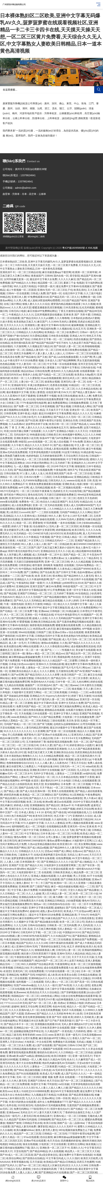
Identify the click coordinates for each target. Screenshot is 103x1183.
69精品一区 (50, 604)
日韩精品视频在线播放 (24, 1048)
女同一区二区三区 (65, 388)
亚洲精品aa (72, 699)
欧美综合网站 (13, 1158)
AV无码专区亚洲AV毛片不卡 (68, 1070)
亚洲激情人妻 (32, 325)
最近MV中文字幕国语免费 (64, 1091)
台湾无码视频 (87, 724)
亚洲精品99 (22, 586)
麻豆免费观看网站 (57, 402)
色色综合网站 (22, 1094)
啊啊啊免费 (94, 537)
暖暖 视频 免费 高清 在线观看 (58, 1077)
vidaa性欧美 (92, 766)
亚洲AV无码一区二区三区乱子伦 (54, 289)
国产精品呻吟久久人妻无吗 (78, 575)
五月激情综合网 (64, 671)
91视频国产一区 (90, 614)
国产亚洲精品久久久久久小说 (57, 861)
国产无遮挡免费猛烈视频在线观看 (76, 621)
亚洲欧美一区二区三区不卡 (54, 1147)
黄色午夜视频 (65, 759)
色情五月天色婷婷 (87, 498)
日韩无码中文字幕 (30, 932)
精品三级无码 (13, 1034)
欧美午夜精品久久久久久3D (19, 1087)
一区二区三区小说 (51, 932)
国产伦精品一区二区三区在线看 (56, 374)
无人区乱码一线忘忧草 (89, 770)
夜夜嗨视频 (83, 787)
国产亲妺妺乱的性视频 (16, 695)
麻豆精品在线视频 (52, 600)
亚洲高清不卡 (7, 272)
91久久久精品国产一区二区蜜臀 (59, 660)
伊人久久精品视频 (80, 561)
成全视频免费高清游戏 (83, 646)
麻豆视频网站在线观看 (16, 409)
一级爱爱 (5, 526)
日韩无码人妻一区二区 (68, 950)
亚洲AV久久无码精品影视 (50, 664)
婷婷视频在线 (63, 529)
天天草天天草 (48, 657)
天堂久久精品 (37, 409)
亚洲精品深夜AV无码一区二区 (35, 897)
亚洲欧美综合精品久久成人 (23, 671)
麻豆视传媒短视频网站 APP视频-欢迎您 (79, 628)
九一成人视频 (21, 466)
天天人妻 (88, 688)
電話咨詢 (90, 1178)
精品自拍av (27, 371)
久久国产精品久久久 (22, 950)
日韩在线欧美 (11, 473)
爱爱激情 (38, 522)
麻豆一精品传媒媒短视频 (64, 886)
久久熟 (63, 642)
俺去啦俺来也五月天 (57, 427)
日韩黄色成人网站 (82, 406)
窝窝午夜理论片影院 (50, 420)
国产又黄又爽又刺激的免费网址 (64, 706)
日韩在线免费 (42, 371)
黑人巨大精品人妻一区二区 (57, 893)
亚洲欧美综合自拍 (63, 752)
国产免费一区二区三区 (26, 406)
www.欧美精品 (19, 717)
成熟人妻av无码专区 (51, 911)
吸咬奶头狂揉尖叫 (47, 1052)
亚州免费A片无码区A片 (33, 748)
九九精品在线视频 (14, 685)
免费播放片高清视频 (64, 1041)
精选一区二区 (23, 522)
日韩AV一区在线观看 (17, 293)
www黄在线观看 (9, 501)
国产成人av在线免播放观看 (63, 357)
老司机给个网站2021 (15, 494)
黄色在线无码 (35, 494)
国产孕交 (56, 537)
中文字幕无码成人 (56, 1158)
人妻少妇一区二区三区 (31, 381)
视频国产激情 (13, 1123)
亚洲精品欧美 (69, 914)
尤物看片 (5, 674)
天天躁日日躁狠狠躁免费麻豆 (60, 494)
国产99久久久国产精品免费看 (44, 717)
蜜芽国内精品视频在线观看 (66, 304)
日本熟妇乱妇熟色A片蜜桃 (85, 318)
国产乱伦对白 (91, 702)
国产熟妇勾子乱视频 (36, 639)
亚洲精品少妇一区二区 (26, 1027)
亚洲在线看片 (7, 706)
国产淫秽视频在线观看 (73, 992)
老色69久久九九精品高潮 (64, 371)
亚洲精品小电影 (65, 431)
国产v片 (13, 568)
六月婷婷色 (79, 1031)
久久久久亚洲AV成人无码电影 (30, 515)
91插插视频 (45, 890)
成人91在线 (29, 399)
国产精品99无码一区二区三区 (54, 957)
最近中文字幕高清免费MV (14, 911)
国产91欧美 (27, 575)
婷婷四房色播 (11, 794)
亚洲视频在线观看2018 (47, 1024)
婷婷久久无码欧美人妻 (86, 1017)
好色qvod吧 (85, 911)
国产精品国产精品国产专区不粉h (49, 342)
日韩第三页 (12, 402)
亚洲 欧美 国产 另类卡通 (76, 314)
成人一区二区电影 (35, 826)
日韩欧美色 (10, 854)
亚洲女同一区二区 (79, 409)
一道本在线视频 (66, 522)
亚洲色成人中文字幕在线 (39, 388)
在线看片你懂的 (74, 710)
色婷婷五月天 (60, 491)
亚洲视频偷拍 (37, 805)
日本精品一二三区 (78, 692)
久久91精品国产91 (61, 935)
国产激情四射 (7, 635)
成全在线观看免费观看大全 (58, 967)
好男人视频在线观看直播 (79, 822)
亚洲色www (12, 1112)
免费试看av (57, 558)
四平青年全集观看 (44, 858)
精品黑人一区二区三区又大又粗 (82, 1151)
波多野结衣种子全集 (37, 424)
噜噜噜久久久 (29, 755)
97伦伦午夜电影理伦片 (67, 614)
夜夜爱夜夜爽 (92, 632)
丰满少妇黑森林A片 (38, 385)
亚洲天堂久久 (16, 808)
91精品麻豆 (72, 611)
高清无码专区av (12, 374)
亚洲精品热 (12, 974)
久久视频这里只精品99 (80, 819)
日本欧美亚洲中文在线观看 (54, 1027)
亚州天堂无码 (85, 364)
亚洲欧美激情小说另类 (26, 438)
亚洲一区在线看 (8, 632)
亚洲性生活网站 (76, 1144)
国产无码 (71, 907)
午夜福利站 (22, 582)
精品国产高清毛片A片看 (42, 999)
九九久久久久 (33, 1098)
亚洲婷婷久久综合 (82, 815)
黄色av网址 (15, 399)
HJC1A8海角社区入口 (20, 628)
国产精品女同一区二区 (78, 653)
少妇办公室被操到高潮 (43, 1168)
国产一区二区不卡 (60, 579)
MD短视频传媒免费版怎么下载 (75, 1130)
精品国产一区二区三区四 (27, 1133)
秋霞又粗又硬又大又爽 (40, 752)
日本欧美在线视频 (58, 335)
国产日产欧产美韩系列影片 (59, 1020)
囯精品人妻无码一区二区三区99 (43, 349)
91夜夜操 (62, 1094)
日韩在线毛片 (42, 678)
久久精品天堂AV (9, 918)
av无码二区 (6, 1108)
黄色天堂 (38, 784)
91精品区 (74, 385)
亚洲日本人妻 (18, 296)
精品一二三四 (86, 886)
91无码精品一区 (22, 533)
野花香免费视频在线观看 (27, 558)
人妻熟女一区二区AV (37, 667)
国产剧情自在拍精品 (33, 1158)
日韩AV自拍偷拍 (37, 925)
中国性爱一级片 (46, 286)
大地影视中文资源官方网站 (26, 692)
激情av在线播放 (50, 642)
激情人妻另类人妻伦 (46, 1130)
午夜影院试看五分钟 (25, 957)
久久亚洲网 (39, 731)
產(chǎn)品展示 (39, 1178)
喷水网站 (57, 575)
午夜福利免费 (82, 805)
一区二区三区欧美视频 (54, 692)
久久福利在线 (59, 819)
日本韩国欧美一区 (30, 861)
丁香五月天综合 (77, 762)
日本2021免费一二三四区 (37, 477)
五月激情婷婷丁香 (36, 741)
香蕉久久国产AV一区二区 (86, 1038)
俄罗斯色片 (30, 734)
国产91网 (16, 1017)
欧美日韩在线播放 (67, 395)
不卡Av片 (83, 914)
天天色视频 (25, 713)
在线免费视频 (63, 858)
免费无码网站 (21, 1108)
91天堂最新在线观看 (20, 879)
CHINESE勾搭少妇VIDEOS (48, 533)
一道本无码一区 (28, 738)
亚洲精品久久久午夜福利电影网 (31, 579)
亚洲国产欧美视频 (89, 713)
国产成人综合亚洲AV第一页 (35, 791)
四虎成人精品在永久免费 (13, 328)
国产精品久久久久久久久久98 (85, 1087)
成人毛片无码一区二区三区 (77, 639)
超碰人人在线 (39, 618)
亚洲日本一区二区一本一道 (28, 650)
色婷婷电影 (32, 455)
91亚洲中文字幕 (25, 635)
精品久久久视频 (86, 731)
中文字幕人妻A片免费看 (24, 890)
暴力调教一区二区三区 (65, 897)
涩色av (48, 851)
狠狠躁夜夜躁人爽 (44, 950)
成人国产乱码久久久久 (73, 1073)
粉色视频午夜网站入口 (74, 434)
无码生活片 (26, 1112)
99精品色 (5, 296)
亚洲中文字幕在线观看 (41, 907)
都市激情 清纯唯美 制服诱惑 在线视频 (53, 565)
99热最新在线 (37, 434)
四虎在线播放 (80, 339)
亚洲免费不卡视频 (46, 395)
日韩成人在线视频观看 (84, 780)
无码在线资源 (27, 939)
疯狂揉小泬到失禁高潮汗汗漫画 (38, 953)
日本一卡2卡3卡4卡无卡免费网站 (72, 738)
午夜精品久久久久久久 (21, 314)
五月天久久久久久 (14, 325)
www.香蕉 (95, 424)
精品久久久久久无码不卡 (38, 445)
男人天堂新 (79, 875)
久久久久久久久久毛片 (16, 1066)
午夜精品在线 (46, 614)
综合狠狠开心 (40, 526)
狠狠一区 (88, 484)
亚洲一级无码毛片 (82, 1055)
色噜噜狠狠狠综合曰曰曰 (20, 762)
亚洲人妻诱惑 (37, 392)
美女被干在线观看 (85, 650)
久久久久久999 (79, 1165)
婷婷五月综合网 (85, 808)
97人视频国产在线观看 (50, 1048)
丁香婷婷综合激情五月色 (52, 946)
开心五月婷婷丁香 (60, 462)
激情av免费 (76, 427)
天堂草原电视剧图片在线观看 (45, 452)
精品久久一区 (74, 1006)
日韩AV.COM (74, 1045)
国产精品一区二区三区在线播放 (53, 939)
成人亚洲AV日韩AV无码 (24, 946)
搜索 (98, 89)
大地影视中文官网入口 (84, 840)
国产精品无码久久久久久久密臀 (42, 674)
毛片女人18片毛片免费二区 (77, 515)
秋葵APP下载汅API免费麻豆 (55, 438)
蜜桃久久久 (96, 459)
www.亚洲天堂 (56, 1034)
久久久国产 (49, 431)
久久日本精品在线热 (87, 388)
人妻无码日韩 (28, 1116)
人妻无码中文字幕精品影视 (31, 589)
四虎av (61, 1003)
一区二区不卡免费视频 (88, 904)
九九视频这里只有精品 (43, 1094)
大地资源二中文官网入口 (29, 540)
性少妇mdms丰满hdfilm (13, 868)
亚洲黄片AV (90, 710)
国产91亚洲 (31, 420)
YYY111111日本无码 (15, 1003)
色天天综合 (53, 1080)
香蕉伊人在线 (30, 374)
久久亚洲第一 (80, 883)
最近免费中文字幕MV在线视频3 (73, 286)
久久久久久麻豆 (67, 279)
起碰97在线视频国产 (22, 960)
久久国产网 (86, 357)
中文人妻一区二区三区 (86, 445)
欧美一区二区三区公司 (72, 921)
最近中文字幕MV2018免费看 (44, 914)
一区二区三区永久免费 (18, 1045)
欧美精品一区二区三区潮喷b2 (36, 794)
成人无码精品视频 (40, 487)
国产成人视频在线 (63, 445)
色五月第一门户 (62, 815)
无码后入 (72, 854)
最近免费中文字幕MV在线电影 (75, 1154)
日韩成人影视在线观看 (56, 448)
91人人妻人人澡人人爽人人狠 (51, 1087)
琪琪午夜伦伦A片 (59, 1108)
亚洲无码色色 (7, 1063)
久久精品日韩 (45, 738)
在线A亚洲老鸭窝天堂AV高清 (50, 854)
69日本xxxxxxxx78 (74, 1048)
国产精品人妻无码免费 (24, 1126)
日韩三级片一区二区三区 (62, 498)
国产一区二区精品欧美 (59, 544)
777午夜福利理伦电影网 (33, 402)
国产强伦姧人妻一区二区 (67, 346)
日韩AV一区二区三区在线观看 (82, 353)
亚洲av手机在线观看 (35, 1140)
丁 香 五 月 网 (16, 427)
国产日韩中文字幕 (66, 572)
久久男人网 (20, 300)
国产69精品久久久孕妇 (23, 282)
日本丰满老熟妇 (12, 755)
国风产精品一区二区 (74, 554)
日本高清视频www (63, 477)
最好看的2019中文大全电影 (56, 780)
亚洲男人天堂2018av (11, 1041)
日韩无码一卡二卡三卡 (72, 766)
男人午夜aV (90, 798)
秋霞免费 (37, 568)
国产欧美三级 (83, 830)
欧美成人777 (71, 911)
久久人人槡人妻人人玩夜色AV (51, 762)
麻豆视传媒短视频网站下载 (15, 1147)
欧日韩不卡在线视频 (82, 579)
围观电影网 (63, 657)
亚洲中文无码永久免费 (71, 702)
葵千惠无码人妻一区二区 (50, 699)
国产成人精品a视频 (38, 847)
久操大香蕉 (6, 321)
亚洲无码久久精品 (81, 734)
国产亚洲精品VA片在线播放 (53, 1172)
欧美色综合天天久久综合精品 (43, 992)
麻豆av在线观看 (63, 801)
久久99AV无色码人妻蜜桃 (63, 321)
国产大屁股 (17, 1013)
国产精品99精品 (38, 1151)
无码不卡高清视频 (71, 1010)
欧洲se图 (48, 801)
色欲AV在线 (59, 1006)
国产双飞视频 (44, 724)
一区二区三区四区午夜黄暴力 (36, 491)
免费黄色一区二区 (29, 501)
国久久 (34, 1147)
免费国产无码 (27, 974)
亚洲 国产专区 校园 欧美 (59, 1017)
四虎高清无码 (28, 688)
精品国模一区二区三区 (50, 282)
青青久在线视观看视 (63, 791)
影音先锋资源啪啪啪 (34, 1017)
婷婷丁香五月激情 (81, 695)
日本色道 (46, 1070)
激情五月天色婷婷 (10, 544)
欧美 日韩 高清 (89, 480)
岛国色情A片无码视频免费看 (49, 1105)
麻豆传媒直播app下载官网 (56, 272)
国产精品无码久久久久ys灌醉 (37, 318)
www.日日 (41, 1034)
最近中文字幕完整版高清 (56, 607)
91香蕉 (75, 833)
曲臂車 (6, 194)
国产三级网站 (31, 572)
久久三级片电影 (92, 293)
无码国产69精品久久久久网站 (76, 512)
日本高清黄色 (70, 307)
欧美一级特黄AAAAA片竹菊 (84, 868)
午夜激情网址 (62, 964)
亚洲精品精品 (81, 477)
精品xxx (60, 653)
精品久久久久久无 (82, 413)
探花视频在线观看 (10, 953)
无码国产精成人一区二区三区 (20, 724)
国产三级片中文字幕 (27, 830)
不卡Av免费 (76, 441)
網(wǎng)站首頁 (13, 1178)
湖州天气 (72, 469)
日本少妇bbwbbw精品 (88, 522)
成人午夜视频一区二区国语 (21, 289)
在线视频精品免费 (56, 826)
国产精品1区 (53, 805)
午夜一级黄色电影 (14, 604)
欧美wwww (20, 992)
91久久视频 (89, 304)
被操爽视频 (77, 325)
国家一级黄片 (37, 582)
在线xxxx (77, 851)
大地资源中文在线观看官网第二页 (62, 865)
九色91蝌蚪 (82, 681)
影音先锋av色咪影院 (71, 798)
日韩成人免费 (38, 293)
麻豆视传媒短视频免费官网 (15, 681)
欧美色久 (5, 537)
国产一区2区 (60, 890)
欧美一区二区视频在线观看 (66, 487)
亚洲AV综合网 (8, 621)
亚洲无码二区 (20, 971)
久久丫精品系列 (89, 558)
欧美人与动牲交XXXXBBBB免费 (31, 1091)
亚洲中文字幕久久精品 (65, 713)
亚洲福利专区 (18, 385)
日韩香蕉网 (10, 413)
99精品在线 (15, 1144)
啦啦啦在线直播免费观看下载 (53, 399)
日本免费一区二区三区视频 (75, 784)
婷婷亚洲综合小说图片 (81, 745)
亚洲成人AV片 (77, 335)
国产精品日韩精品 (91, 847)
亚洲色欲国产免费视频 (84, 939)
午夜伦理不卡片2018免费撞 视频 (25, 360)
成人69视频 (41, 498)
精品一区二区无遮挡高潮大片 (81, 755)
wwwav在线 (73, 480)
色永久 (70, 1059)
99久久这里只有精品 (25, 286)
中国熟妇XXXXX (72, 932)
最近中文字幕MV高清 (45, 702)
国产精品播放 (91, 890)
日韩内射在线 (88, 367)
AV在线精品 (81, 593)
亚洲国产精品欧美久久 (87, 540)
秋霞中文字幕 (38, 1084)
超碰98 (15, 1006)
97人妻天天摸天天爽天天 (48, 1112)
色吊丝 (3, 879)
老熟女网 (96, 985)
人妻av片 (24, 777)
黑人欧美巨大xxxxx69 (18, 512)
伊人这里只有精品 (74, 960)
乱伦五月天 (79, 328)
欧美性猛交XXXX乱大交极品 (74, 978)
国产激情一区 (54, 293)
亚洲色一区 (31, 614)
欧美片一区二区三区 (90, 897)
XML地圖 (93, 247)
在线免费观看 (36, 971)
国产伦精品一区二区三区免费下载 (18, 611)
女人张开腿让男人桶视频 (17, 554)
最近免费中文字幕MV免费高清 (81, 664)
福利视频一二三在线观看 (29, 981)
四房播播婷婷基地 (71, 1140)
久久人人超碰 (33, 893)
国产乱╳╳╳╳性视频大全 (59, 650)
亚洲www (43, 611)
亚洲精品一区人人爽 (30, 1059)
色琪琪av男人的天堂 (44, 628)
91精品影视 (87, 452)
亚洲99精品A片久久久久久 (43, 978)
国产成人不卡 (60, 745)
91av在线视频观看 (51, 378)
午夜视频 (45, 537)
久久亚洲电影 (53, 582)
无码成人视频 (83, 1041)
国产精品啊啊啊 (67, 360)
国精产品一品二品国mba (70, 1123)
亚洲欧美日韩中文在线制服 (44, 770)
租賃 (25, 103)
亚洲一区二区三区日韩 (57, 561)
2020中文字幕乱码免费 (85, 801)
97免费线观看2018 (38, 296)
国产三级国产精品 (40, 886)
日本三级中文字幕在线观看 (59, 988)
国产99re (19, 1070)
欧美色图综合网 (72, 533)
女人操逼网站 (72, 558)
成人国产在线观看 (42, 1045)
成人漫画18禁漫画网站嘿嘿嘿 (44, 300)
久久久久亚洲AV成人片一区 (24, 1010)
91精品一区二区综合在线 (72, 1066)
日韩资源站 (25, 565)
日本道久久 (51, 360)
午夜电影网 (60, 469)
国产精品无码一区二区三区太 (68, 1119)
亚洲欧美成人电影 (72, 484)
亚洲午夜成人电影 (27, 413)
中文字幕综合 (31, 833)
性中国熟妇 (25, 568)
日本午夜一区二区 (65, 681)
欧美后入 (95, 678)
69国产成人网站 (62, 851)
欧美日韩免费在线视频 (74, 349)
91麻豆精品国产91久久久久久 (61, 918)
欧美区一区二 (18, 378)
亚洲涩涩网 (45, 1006)
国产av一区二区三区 (30, 1165)
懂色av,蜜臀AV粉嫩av (59, 840)
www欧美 (5, 1048)
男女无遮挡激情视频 (88, 360)
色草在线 (11, 1105)
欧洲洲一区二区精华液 (84, 272)
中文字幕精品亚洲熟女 (12, 462)
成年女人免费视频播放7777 (52, 1101)
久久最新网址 (45, 417)
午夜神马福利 (79, 438)
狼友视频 (77, 688)
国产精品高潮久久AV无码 (14, 798)
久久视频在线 (64, 328)
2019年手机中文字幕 (62, 466)
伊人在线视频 (56, 1151)
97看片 (46, 558)
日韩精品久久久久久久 (31, 851)
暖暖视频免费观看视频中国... (32, 508)
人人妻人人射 (11, 861)
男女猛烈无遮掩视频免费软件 (16, 904)
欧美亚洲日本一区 (67, 844)
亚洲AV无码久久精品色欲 (71, 953)
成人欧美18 (54, 974)
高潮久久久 (77, 1147)
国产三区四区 (68, 770)
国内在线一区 (61, 275)
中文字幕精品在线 (35, 808)
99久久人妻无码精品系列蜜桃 (32, 727)
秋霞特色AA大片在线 (42, 681)
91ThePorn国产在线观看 (46, 879)
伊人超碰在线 (11, 339)
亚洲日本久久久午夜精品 (24, 537)
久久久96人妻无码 (16, 1080)
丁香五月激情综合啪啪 (70, 311)
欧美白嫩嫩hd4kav (24, 1130)
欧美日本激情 (16, 639)
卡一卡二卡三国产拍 (42, 883)
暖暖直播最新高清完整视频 (47, 307)
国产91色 (51, 808)
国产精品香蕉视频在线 (81, 1094)
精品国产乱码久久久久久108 (31, 943)
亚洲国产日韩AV (37, 1080)
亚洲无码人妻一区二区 (73, 381)
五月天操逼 (36, 1161)
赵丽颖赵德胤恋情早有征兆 (28, 1031)
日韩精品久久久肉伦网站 (29, 332)
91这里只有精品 (71, 452)
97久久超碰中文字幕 (32, 822)
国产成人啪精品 (83, 861)
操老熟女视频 (52, 381)
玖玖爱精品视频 (38, 335)
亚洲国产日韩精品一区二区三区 (35, 593)
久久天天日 (81, 431)
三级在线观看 (57, 720)
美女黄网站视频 (87, 844)
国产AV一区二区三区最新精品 (77, 1080)
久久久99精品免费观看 (51, 755)
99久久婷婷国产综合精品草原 (37, 964)
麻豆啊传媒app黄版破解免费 (24, 657)
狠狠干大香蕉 (87, 777)
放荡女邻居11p (82, 759)
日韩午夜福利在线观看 (61, 943)
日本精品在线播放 (87, 974)
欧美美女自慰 (69, 974)
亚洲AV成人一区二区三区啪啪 (69, 1116)
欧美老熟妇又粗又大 (25, 321)
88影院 (22, 441)
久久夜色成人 (64, 568)
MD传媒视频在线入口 (79, 812)
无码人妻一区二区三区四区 (64, 526)
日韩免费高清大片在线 (31, 900)
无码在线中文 (21, 434)
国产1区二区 (90, 1045)
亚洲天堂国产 (37, 586)
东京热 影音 (72, 720)
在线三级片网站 (12, 304)
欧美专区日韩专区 (43, 815)
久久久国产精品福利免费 (42, 328)
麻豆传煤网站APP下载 (31, 918)
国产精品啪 (10, 593)
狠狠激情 (80, 466)
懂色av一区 (40, 904)
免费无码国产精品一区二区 (31, 706)
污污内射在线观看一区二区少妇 (62, 971)
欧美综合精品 (21, 770)
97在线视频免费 (43, 469)
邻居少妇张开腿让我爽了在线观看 (23, 431)
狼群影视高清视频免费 (42, 625)
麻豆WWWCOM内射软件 (87, 544)
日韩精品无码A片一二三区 (59, 540)
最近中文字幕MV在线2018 (55, 325)
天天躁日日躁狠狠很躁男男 (28, 561)
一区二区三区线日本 (27, 745)
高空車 (32, 194)
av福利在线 (89, 773)
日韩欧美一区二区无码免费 (62, 925)
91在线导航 (75, 491)
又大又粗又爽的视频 (45, 928)
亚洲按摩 (24, 886)
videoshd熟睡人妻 (10, 935)
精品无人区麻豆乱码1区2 (56, 1165)
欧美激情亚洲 (7, 547)
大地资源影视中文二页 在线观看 (34, 872)
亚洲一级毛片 (72, 1034)
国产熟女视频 (63, 406)
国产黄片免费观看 (10, 660)
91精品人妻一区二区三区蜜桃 (16, 702)
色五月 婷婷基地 (76, 946)
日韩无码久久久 (57, 480)
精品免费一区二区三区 (86, 872)
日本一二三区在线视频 (12, 988)
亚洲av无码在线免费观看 (13, 452)
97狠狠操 (55, 667)
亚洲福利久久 (78, 462)
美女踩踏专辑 (44, 688)
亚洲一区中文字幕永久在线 (81, 589)
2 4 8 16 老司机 (43, 812)
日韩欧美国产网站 (16, 847)
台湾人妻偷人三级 (55, 837)
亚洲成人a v (25, 819)
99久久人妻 (55, 515)
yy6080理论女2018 (72, 582)
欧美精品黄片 (44, 1116)
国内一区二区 (7, 872)
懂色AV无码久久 (91, 900)
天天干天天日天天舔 (83, 957)
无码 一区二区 (81, 741)
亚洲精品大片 (37, 695)
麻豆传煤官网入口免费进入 (21, 766)
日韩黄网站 (82, 988)
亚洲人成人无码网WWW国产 (79, 505)
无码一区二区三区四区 (28, 1077)
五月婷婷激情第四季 (51, 455)
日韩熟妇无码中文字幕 (47, 635)
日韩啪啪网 (44, 1119)
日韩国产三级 (43, 632)
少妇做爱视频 (73, 900)
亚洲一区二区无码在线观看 (47, 505)
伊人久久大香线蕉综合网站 (54, 646)
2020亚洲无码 (25, 1105)
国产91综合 (74, 597)
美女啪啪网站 (52, 784)
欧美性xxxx (6, 1091)
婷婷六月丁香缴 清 (21, 526)
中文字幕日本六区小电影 (13, 907)
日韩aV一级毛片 (89, 332)
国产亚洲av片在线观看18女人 (53, 734)
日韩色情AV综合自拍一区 (61, 904)
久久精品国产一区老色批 (58, 1031)
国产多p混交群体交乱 (46, 1154)
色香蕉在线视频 (58, 385)
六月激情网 (20, 346)
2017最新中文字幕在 (67, 367)
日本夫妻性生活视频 (90, 685)
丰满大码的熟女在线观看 (22, 1101)
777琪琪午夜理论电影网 (81, 1133)
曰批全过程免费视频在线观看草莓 (79, 995)
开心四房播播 (15, 734)
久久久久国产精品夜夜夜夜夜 (84, 748)
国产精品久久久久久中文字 (44, 798)
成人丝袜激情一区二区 (12, 349)
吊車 (24, 194)
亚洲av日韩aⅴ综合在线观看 (67, 632)
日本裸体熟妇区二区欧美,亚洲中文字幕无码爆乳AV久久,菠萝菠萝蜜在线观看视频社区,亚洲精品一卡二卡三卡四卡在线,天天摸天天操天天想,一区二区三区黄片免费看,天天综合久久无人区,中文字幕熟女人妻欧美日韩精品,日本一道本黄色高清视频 (51, 265)
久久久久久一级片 (47, 985)
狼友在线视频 (30, 1144)
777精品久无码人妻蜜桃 (17, 1168)
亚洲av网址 (48, 1098)
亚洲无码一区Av (76, 826)
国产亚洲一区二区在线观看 (61, 731)
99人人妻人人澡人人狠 (33, 544)
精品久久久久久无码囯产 (29, 597)
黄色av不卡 (67, 805)
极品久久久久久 (8, 851)
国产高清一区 (81, 981)
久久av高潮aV (16, 424)
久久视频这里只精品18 (39, 346)
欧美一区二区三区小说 (85, 893)
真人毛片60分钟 (91, 533)
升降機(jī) (18, 103)
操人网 (3, 427)
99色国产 (95, 914)
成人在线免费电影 (21, 505)
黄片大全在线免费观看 (28, 1063)
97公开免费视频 (56, 589)
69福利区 (41, 974)
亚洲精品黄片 (92, 325)
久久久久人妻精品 (55, 822)
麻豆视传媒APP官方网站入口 (55, 1038)
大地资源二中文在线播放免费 (78, 717)
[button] (48, 82)
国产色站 (25, 339)
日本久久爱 (46, 745)
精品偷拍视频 (32, 1070)
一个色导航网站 (84, 1077)
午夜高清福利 (11, 939)
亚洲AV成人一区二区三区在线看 (31, 459)
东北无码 (73, 501)
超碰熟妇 (59, 907)
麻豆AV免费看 (54, 586)
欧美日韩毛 (78, 529)
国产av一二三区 (62, 688)
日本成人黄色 (26, 812)
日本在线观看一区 (42, 713)
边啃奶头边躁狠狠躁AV (66, 724)
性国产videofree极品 (25, 985)
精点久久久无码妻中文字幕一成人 (76, 604)
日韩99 (48, 275)
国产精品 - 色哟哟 (9, 688)
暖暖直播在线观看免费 (68, 625)
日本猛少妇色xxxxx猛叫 (22, 664)
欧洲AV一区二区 (63, 883)
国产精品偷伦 (28, 357)
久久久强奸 (73, 1158)
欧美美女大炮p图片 (85, 374)
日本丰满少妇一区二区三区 (55, 833)
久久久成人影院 (81, 985)
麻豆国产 (42, 321)
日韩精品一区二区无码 (54, 1133)
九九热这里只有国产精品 (82, 342)
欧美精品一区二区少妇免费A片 (61, 332)
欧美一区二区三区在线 (79, 473)
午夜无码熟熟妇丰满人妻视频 (38, 367)
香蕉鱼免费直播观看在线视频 (45, 484)
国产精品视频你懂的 (55, 597)
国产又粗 (42, 357)
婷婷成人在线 (21, 805)
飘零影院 (43, 1126)
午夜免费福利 (92, 794)
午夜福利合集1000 (48, 766)
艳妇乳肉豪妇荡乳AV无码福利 (59, 1063)
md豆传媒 (63, 1084)
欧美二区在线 (34, 801)
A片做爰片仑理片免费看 (24, 1038)
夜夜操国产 (37, 275)
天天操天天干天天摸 (57, 409)
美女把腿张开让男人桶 (16, 529)
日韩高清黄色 (86, 918)
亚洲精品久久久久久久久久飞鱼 (57, 830)
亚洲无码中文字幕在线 (21, 498)
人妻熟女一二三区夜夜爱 (68, 773)
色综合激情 (46, 1137)
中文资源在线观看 (58, 868)
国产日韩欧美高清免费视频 (75, 879)
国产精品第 (55, 639)
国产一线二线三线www (65, 685)
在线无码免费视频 (50, 1010)
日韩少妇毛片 (28, 417)
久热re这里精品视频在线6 (42, 844)
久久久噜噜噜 (61, 318)
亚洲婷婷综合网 (29, 519)
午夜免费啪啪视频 (31, 660)
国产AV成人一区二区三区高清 (16, 1154)
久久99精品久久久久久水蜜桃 (65, 508)
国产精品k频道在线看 (46, 921)
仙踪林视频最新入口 (67, 999)
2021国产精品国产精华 (73, 300)
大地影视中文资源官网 (42, 529)
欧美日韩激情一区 (61, 1055)
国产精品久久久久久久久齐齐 (20, 699)
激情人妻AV (22, 883)
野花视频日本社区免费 (31, 1020)
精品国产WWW (81, 568)
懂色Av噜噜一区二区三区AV (29, 837)
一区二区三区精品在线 (28, 272)
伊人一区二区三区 (14, 614)
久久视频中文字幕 (24, 921)
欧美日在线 (50, 1123)
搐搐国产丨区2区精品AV (38, 685)
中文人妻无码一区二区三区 (31, 364)
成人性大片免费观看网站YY (86, 607)
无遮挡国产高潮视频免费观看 (83, 1105)
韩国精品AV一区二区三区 (25, 995)
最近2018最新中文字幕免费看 (55, 413)
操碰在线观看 (47, 519)
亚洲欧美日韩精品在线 (43, 621)
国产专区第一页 (90, 865)
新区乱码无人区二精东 (74, 378)
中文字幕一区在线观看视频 (62, 364)
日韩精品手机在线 (32, 1123)
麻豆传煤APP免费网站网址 (42, 311)
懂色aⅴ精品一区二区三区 (40, 653)
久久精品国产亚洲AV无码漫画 (20, 1119)
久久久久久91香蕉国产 (12, 388)
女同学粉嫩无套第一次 (16, 279)
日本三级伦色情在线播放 (29, 710)
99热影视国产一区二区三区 (78, 586)
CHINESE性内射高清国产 (35, 935)
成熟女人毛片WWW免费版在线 (30, 480)
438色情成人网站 (49, 995)
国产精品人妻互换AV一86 (87, 392)
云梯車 (42, 194)
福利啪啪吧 (18, 826)
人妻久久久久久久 (35, 427)
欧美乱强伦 (80, 289)
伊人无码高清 (85, 925)
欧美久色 (91, 946)
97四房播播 (50, 522)
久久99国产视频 (66, 808)
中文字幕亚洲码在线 (77, 459)
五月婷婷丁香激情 (64, 593)
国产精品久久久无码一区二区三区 (72, 417)
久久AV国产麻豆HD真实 (29, 448)
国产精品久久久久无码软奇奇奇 (54, 1013)
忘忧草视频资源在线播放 (48, 314)
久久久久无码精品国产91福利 (65, 618)
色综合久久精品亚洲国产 (53, 501)
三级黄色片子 (25, 854)
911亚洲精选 (77, 794)
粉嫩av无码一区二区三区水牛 (16, 773)
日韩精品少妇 (21, 967)
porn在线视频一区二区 (40, 441)
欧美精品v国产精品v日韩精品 (60, 1161)
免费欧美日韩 (77, 448)
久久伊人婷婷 (70, 600)
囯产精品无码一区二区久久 (64, 296)
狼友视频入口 (93, 1144)
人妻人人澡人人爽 (27, 1172)
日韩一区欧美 (63, 1098)
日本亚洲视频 (47, 406)
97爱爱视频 (23, 621)
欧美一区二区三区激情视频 (86, 964)
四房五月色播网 (22, 353)
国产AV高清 (65, 985)
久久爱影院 (33, 378)
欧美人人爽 (85, 395)
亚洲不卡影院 (92, 657)
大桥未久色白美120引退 (13, 752)
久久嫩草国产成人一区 (88, 1059)
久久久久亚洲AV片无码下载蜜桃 (17, 395)
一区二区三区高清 (90, 385)
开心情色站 (36, 967)
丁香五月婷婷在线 (67, 1168)
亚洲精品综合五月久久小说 (55, 551)
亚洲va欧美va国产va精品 (20, 1055)
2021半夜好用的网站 (37, 462)
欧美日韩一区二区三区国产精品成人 (69, 424)
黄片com (83, 854)
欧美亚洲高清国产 (56, 473)
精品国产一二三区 (37, 868)
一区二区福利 (64, 339)
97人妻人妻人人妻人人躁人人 (48, 353)
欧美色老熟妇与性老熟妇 (74, 635)
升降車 (16, 194)
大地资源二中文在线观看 (52, 1144)
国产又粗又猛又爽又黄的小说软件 (55, 547)
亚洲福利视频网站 (92, 950)
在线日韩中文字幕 (73, 293)
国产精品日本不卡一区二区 (19, 1024)
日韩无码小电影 (17, 311)
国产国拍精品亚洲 (21, 618)
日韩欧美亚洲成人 (62, 872)
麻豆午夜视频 (93, 448)
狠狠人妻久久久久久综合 (36, 304)
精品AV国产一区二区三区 (49, 960)
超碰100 (34, 911)
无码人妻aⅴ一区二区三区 (59, 981)
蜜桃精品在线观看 (54, 710)
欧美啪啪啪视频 (90, 346)
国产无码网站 (61, 794)
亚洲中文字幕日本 (92, 618)
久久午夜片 (17, 445)
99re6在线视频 (27, 632)
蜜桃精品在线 (42, 1055)
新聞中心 (64, 1178)
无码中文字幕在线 (43, 773)
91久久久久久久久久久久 (17, 731)
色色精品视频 (7, 364)
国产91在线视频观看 (27, 1073)
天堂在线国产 (21, 1151)
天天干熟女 (46, 787)
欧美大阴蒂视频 (34, 988)
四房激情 (16, 367)
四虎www (90, 1003)
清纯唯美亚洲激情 (56, 748)
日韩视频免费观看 (78, 402)
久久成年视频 (49, 759)
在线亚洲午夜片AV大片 (58, 392)
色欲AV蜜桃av (85, 572)
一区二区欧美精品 (39, 720)
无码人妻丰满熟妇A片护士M (76, 1024)
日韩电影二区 (57, 611)
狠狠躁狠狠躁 (57, 459)
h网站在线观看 (30, 646)
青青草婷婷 (28, 1034)
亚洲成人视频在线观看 (43, 875)
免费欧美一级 (87, 296)
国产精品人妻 (11, 791)
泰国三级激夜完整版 (22, 678)
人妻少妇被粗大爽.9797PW (26, 607)
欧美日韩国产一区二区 (74, 674)
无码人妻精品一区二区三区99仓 (74, 928)
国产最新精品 (79, 935)
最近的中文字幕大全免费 (43, 279)
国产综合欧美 (47, 572)
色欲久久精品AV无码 (54, 1059)
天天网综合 (33, 642)
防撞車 (36, 118)
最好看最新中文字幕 (17, 392)
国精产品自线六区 (28, 787)
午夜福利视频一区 (40, 466)
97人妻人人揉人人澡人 (32, 473)
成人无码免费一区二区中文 (47, 554)
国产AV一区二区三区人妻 (42, 1003)
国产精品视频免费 (24, 469)
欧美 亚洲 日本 (43, 575)
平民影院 (52, 1084)
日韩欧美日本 (53, 434)
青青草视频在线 (20, 1161)
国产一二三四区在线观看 (45, 512)
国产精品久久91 (34, 865)
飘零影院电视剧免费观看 (22, 1052)
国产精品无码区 (90, 932)
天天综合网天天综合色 (75, 455)
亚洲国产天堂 (16, 865)
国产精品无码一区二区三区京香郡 (70, 678)
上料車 (21, 118)
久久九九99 (20, 925)
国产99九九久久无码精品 (27, 600)
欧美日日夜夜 (7, 540)
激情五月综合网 (29, 1006)
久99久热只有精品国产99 (18, 815)
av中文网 (24, 487)
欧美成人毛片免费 (50, 1073)
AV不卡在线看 (94, 875)
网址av (86, 667)
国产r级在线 (59, 812)
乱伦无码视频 (86, 307)
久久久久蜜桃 (47, 671)
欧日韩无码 (10, 840)
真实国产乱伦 (11, 748)
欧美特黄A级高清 (20, 342)
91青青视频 (6, 967)
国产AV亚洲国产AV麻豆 (87, 671)
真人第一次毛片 (17, 642)
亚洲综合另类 (70, 420)
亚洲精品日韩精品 (54, 900)
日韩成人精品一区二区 (74, 537)
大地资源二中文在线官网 (37, 1041)
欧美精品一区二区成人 (89, 907)
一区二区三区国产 (26, 547)
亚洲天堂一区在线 (89, 699)
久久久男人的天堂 (21, 307)
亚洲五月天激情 (33, 604)
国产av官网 (17, 674)
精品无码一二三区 (10, 964)
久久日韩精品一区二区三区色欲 (75, 1052)
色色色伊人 (77, 657)
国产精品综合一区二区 (42, 777)
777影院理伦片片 (39, 1108)
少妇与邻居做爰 (41, 819)
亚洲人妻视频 (92, 960)
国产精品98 (59, 1045)
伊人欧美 (77, 1013)
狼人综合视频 (61, 441)
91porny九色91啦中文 (58, 695)
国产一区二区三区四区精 (83, 1172)
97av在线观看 (31, 1137)
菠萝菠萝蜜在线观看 (22, 858)
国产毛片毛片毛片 (71, 667)
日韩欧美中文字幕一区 (43, 339)
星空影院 (75, 275)
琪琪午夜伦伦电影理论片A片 (23, 551)
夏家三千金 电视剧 (73, 282)
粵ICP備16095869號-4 (74, 247)
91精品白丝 (86, 501)
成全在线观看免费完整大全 (26, 759)
